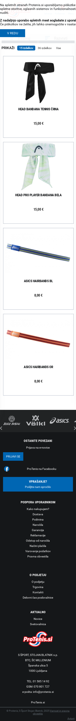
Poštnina (38, 519)
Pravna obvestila (37, 556)
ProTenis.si (38, 702)
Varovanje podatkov (38, 551)
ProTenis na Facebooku (41, 468)
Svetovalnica (38, 624)
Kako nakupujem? (38, 509)
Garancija (38, 530)
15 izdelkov (26, 48)
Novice (38, 618)
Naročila (38, 524)
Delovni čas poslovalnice (38, 597)
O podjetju (38, 581)
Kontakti (38, 592)
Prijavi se (13, 456)
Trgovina (37, 587)
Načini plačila (38, 545)
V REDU (12, 33)
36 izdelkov (45, 48)
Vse (58, 48)
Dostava (38, 514)
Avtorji (71, 718)
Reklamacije (37, 535)
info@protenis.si (43, 691)
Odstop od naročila (38, 540)
